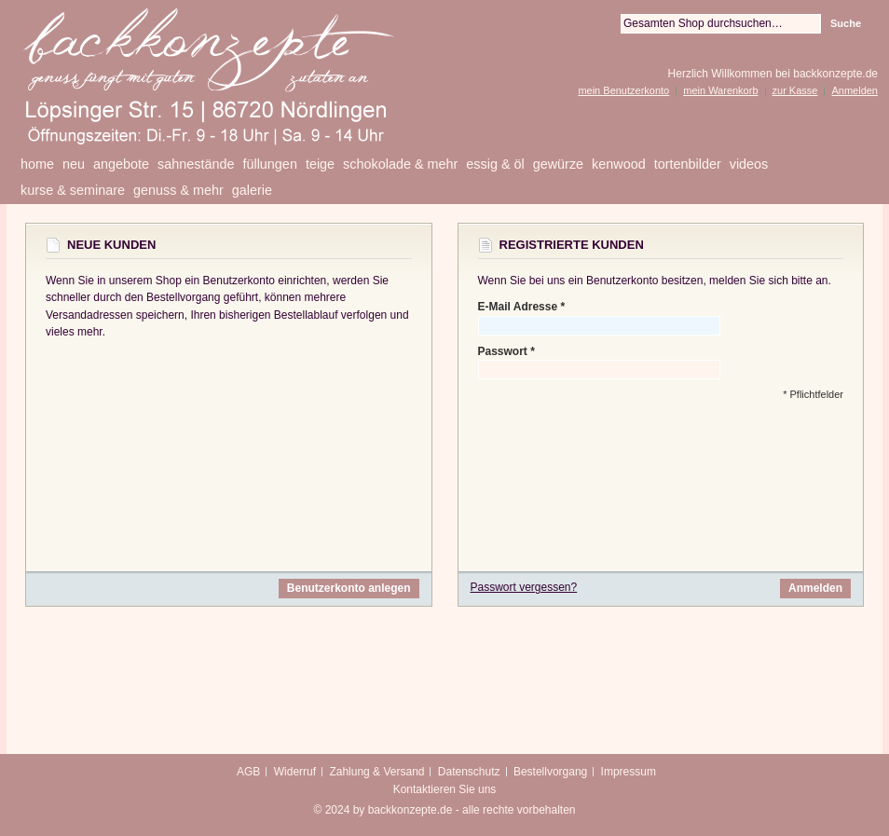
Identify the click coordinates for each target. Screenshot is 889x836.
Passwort (502, 352)
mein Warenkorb (720, 90)
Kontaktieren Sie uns (445, 789)
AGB (248, 771)
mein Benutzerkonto (623, 90)
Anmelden (854, 90)
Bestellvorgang (550, 771)
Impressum (628, 771)
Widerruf (295, 771)
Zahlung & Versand (376, 771)
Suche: (609, 24)
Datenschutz (469, 771)
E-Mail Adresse (518, 307)
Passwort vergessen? (524, 587)
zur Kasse (795, 90)
